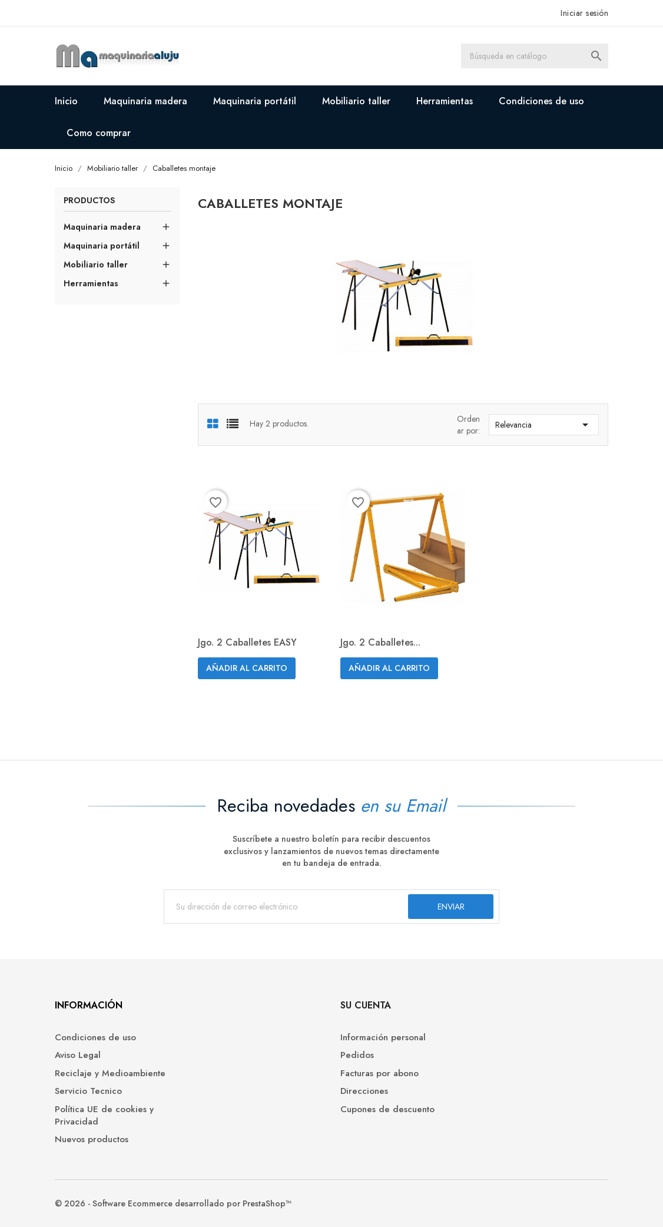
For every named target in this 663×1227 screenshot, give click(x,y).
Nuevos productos (91, 1139)
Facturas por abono (379, 1073)
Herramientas (444, 101)
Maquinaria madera (145, 101)
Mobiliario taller (356, 101)
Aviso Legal (78, 1055)
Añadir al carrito (246, 668)
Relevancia (543, 425)
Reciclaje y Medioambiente (110, 1073)
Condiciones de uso (541, 101)
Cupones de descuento (387, 1109)
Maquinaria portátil (254, 101)
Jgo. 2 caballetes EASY (247, 642)
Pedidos (357, 1055)
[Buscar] (534, 56)
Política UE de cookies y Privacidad (104, 1115)
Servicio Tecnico (88, 1091)
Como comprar (99, 133)
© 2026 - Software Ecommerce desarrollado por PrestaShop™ (173, 1203)
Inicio (66, 101)
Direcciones (364, 1091)
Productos (89, 201)
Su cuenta (365, 1005)
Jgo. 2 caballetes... (380, 642)
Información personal (383, 1037)
